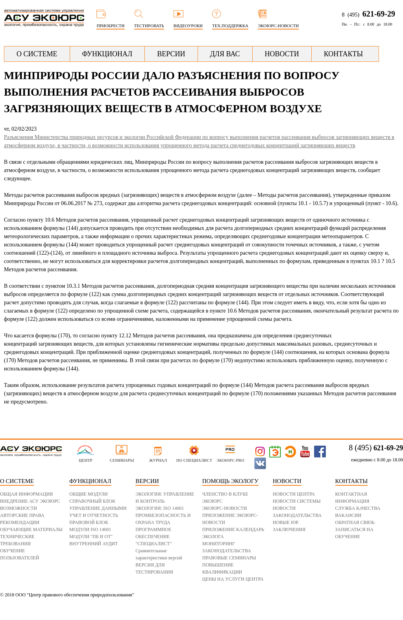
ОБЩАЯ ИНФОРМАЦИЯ (26, 494)
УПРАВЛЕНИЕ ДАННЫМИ (98, 508)
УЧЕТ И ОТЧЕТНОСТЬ (93, 515)
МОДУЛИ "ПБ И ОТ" (91, 536)
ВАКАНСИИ (348, 515)
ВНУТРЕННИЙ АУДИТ (93, 543)
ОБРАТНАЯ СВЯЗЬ (355, 522)
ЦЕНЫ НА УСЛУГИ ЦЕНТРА (233, 579)
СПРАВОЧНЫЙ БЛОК (92, 501)
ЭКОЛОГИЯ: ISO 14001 (159, 508)
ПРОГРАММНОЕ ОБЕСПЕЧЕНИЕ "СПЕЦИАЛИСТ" (153, 536)
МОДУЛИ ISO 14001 (90, 529)
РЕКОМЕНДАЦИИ (19, 522)
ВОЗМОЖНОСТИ (18, 508)
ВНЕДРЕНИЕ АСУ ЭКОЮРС (30, 501)
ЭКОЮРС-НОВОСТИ (224, 508)
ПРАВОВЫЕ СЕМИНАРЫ (229, 558)
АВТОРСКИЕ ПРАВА (22, 515)
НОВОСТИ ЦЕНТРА (294, 494)
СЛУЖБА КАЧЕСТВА (358, 508)
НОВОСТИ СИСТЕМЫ (297, 501)
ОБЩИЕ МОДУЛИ (88, 494)
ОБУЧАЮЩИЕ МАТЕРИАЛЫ (31, 529)
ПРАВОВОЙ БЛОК (88, 522)
